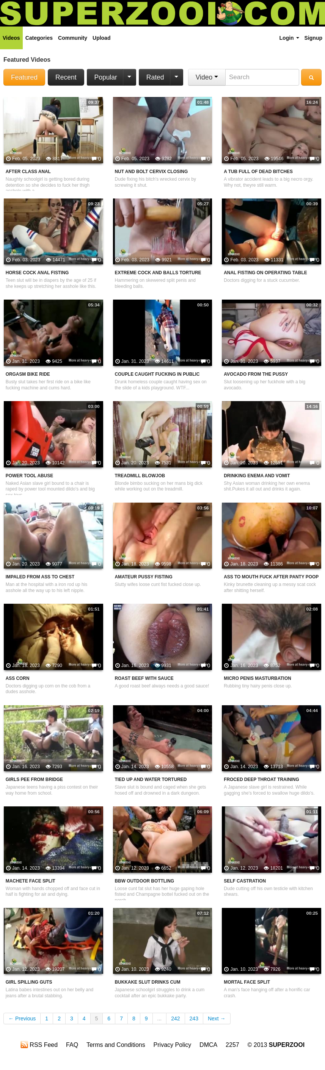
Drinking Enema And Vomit (257, 475)
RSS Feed (39, 1044)
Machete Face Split (30, 881)
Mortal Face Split (247, 982)
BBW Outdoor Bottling (144, 881)
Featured (24, 77)
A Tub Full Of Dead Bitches (258, 171)
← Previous (22, 1018)
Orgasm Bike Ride (28, 374)
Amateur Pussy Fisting (144, 577)
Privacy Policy (173, 1045)
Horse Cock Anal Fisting (37, 272)
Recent (65, 77)
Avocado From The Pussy (256, 374)
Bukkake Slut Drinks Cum (148, 982)
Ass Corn (18, 678)
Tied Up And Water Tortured (151, 779)
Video (207, 77)
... (159, 1018)
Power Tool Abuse (29, 475)
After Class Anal (28, 171)
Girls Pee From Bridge (34, 779)
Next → (217, 1018)
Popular (105, 77)
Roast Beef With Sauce (144, 678)
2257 (232, 1045)
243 (194, 1018)
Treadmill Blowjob (140, 475)
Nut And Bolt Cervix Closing (151, 171)
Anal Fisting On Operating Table (265, 272)
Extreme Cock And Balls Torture (158, 272)
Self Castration (245, 881)
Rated (155, 77)
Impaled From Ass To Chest (40, 577)
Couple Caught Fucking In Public (157, 374)
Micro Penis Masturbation (257, 678)
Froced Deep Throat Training (261, 779)
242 (175, 1018)
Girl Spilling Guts (29, 982)
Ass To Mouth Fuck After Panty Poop (271, 577)
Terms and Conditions (115, 1045)
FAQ (72, 1045)
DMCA (208, 1045)
